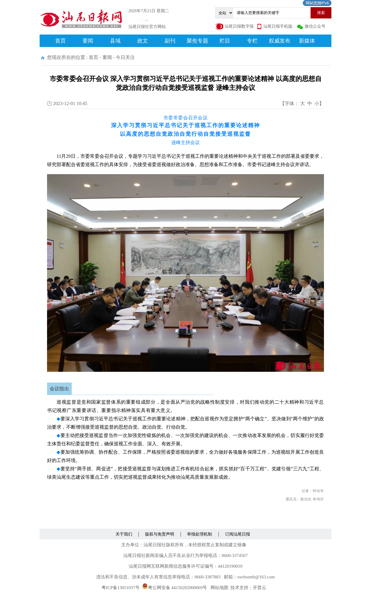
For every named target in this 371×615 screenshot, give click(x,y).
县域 (115, 41)
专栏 (252, 41)
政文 (142, 41)
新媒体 (307, 41)
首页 (60, 41)
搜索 (321, 12)
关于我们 (124, 534)
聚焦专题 (197, 41)
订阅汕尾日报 (237, 534)
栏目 (224, 41)
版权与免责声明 (159, 534)
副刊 (170, 41)
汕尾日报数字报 (239, 26)
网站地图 (219, 587)
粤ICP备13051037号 (121, 587)
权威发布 (279, 41)
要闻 (87, 41)
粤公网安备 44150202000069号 (174, 587)
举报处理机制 (199, 534)
